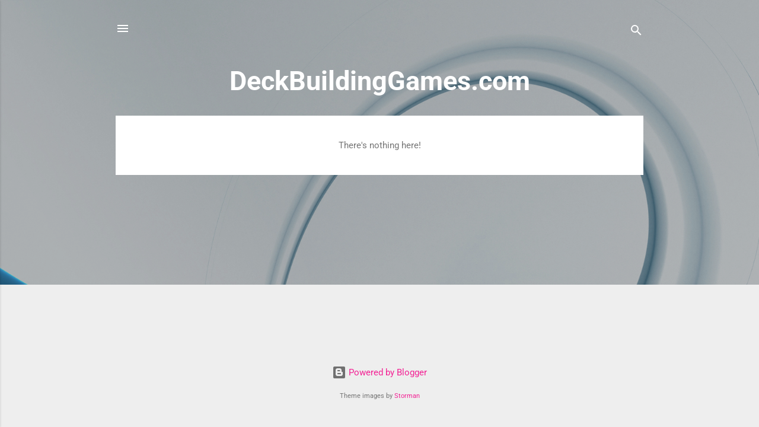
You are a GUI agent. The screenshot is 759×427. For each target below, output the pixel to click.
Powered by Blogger (379, 372)
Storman (407, 396)
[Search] (636, 32)
